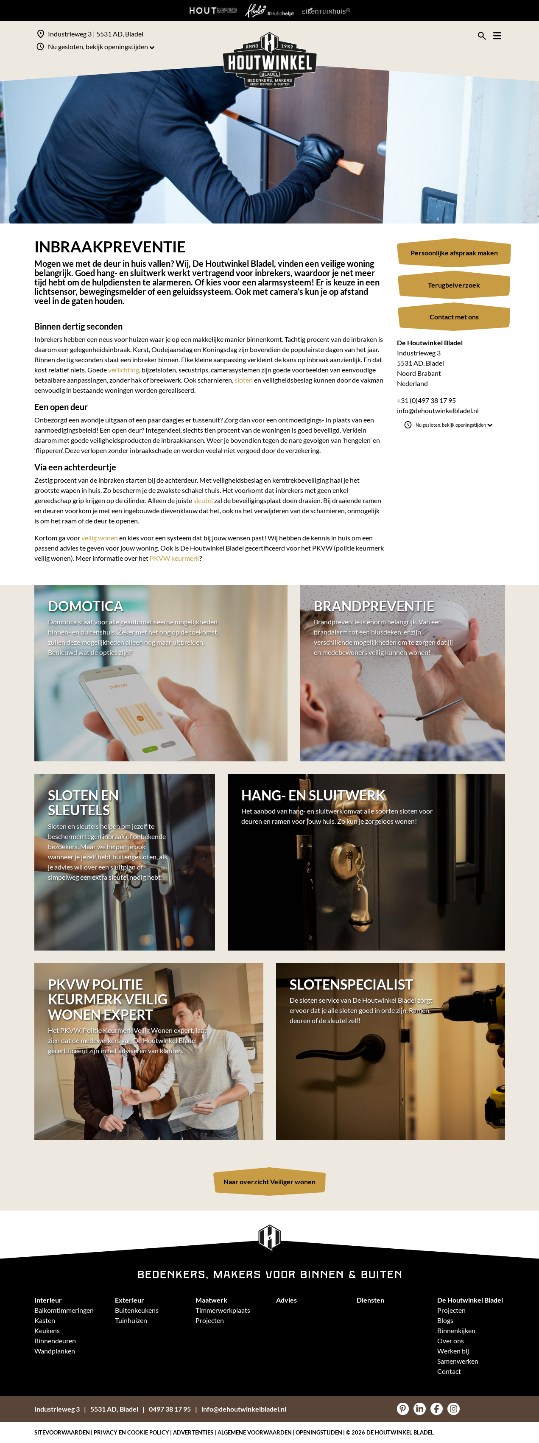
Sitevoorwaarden (62, 1432)
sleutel (203, 500)
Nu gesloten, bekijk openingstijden (101, 46)
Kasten (44, 1320)
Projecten (209, 1320)
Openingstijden (319, 1432)
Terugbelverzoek (454, 285)
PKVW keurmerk (174, 558)
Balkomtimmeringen (64, 1310)
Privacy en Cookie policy (131, 1432)
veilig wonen (99, 538)
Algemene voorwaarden (255, 1432)
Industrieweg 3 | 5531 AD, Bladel (95, 34)
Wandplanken (54, 1351)
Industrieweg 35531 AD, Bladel (86, 1409)
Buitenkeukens (137, 1310)
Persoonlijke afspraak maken (454, 253)
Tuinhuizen (131, 1320)
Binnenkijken (456, 1330)
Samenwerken (457, 1361)
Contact (449, 1371)
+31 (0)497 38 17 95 (426, 400)
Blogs (445, 1320)
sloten (244, 380)
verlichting (123, 370)
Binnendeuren (55, 1341)
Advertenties (193, 1432)
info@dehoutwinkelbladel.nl (438, 410)
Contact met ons (454, 317)
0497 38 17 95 (170, 1409)
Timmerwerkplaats (222, 1310)
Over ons (450, 1341)
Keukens (47, 1330)
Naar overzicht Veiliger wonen (269, 1181)
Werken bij (453, 1351)
